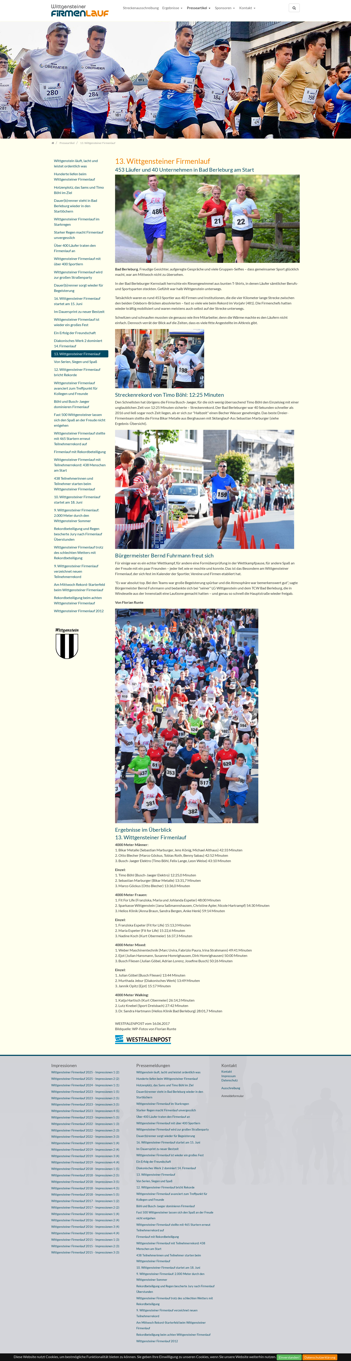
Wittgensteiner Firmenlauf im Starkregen (76, 221)
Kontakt (246, 8)
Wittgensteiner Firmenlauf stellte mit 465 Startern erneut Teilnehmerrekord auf (79, 438)
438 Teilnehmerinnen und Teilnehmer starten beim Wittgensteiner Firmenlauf (74, 483)
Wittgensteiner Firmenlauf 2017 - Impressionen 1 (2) (85, 1201)
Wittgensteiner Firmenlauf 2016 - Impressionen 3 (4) (85, 1226)
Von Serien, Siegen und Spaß (75, 361)
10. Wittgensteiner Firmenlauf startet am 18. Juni (77, 499)
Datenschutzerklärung (319, 1357)
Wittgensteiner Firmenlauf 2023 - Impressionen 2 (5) (85, 1098)
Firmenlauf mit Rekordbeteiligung (80, 451)
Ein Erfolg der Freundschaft (75, 333)
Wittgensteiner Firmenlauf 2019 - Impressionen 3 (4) (85, 1156)
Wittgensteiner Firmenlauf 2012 (79, 611)
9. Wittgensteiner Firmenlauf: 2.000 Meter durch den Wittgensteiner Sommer (76, 515)
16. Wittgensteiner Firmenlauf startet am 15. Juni (77, 301)
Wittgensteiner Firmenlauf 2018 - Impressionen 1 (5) (85, 1169)
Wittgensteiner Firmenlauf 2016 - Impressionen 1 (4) (85, 1214)
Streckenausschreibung (141, 8)
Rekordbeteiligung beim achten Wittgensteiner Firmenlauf (78, 600)
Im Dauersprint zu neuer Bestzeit (79, 311)
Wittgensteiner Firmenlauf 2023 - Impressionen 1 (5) (85, 1091)
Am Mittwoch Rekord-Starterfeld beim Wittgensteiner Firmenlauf (79, 587)
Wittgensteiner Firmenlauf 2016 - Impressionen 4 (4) (85, 1233)
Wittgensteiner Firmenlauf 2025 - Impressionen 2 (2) (85, 1078)
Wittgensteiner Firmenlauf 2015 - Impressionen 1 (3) (85, 1239)
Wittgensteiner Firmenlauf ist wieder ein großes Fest (76, 322)
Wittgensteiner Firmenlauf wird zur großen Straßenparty (78, 274)
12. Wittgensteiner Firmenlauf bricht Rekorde (77, 372)
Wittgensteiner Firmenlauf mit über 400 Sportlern (77, 261)
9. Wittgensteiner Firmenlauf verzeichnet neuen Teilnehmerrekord (76, 571)
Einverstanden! (289, 1357)
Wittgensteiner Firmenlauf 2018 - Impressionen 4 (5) (85, 1188)
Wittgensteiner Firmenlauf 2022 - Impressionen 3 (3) (85, 1136)
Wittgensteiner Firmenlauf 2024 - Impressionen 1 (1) (85, 1085)
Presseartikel (197, 8)
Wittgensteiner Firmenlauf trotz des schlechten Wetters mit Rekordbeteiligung (78, 552)
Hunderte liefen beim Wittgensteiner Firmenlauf (74, 176)
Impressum (228, 1076)
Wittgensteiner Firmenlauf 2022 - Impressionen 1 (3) (85, 1124)
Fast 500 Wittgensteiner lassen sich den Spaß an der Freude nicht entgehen (79, 419)
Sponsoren (223, 8)
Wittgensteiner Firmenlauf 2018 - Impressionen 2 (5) (85, 1175)
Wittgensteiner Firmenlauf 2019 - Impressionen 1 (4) (85, 1143)
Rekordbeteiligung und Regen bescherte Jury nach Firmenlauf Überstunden (78, 533)
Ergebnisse (171, 8)
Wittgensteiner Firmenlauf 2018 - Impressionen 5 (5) (85, 1194)
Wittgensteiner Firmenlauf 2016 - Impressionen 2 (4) (85, 1220)
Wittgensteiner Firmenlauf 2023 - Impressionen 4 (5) (85, 1111)
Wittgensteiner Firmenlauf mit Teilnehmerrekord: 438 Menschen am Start (80, 464)
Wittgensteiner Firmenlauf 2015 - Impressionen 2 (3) (85, 1246)
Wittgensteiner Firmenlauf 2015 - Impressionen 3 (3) (85, 1252)
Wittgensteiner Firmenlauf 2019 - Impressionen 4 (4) (85, 1162)
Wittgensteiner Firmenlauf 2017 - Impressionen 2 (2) (85, 1207)
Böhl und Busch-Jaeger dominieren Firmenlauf (71, 404)
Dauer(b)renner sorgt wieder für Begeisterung (78, 288)
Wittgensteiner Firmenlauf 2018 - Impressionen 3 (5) (85, 1182)
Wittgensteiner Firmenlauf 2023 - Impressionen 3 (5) (85, 1104)
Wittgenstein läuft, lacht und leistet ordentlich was (76, 163)
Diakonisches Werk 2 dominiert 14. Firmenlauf (78, 343)
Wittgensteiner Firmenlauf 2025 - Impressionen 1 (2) (85, 1072)
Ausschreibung (230, 1088)
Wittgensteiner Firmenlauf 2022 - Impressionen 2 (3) (85, 1130)
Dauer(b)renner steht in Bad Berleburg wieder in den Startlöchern (75, 205)
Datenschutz (229, 1080)
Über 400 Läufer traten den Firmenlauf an (75, 248)
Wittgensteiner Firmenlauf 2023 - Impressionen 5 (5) (85, 1117)
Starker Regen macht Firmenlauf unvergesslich (78, 235)
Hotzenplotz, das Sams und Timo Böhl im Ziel (79, 190)
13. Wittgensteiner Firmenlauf (77, 354)
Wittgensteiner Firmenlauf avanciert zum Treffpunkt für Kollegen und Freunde (76, 388)
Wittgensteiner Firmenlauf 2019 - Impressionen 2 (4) (85, 1149)
